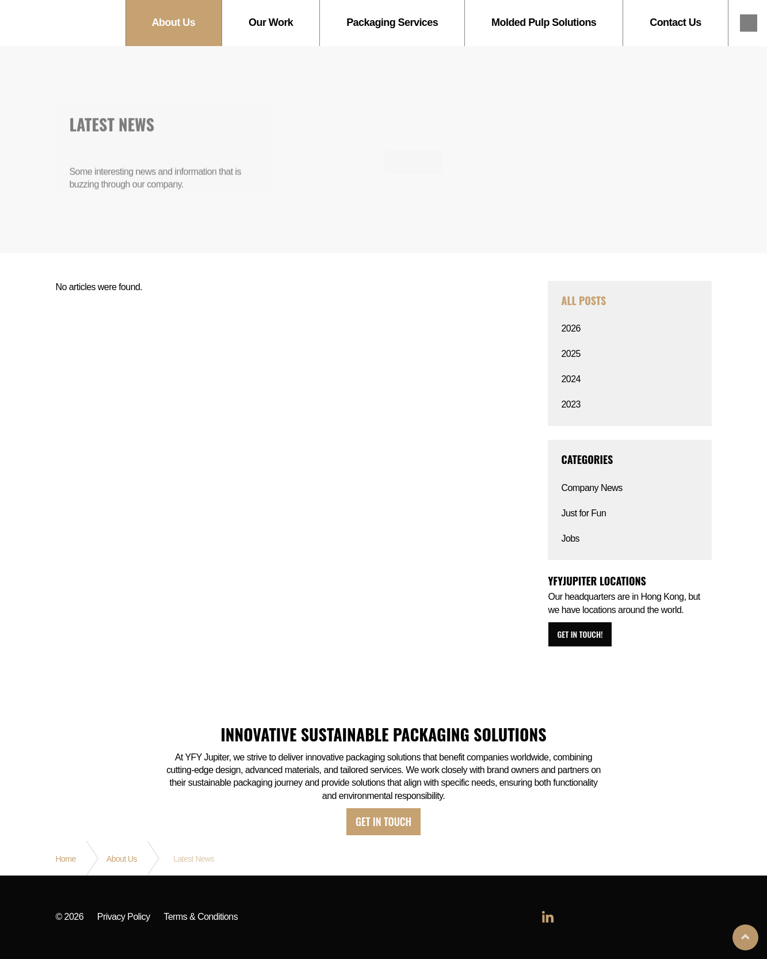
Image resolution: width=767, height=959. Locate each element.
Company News (592, 488)
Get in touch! (580, 634)
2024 (571, 379)
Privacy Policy (123, 917)
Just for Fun (584, 513)
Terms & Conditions (201, 917)
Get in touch (383, 821)
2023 (571, 404)
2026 (571, 328)
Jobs (571, 538)
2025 (571, 354)
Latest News (193, 858)
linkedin (748, 23)
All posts (584, 300)
